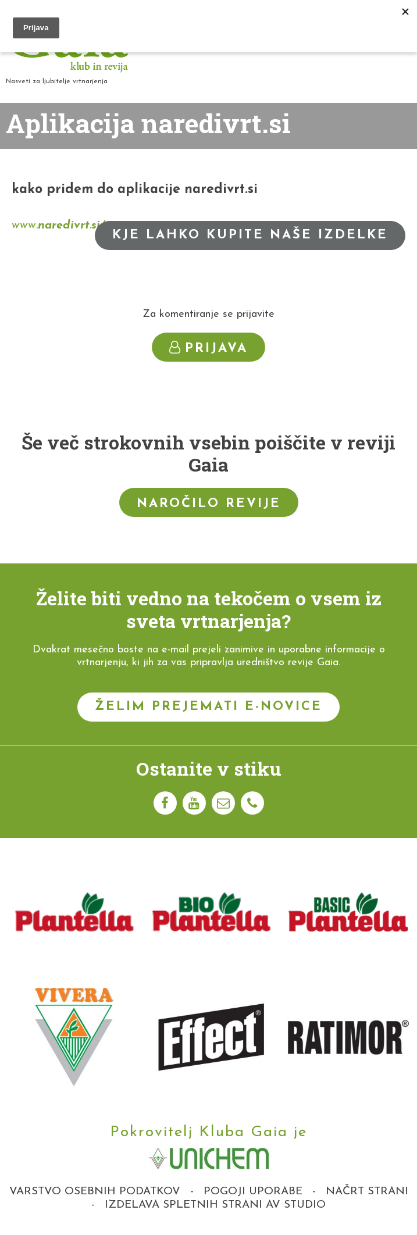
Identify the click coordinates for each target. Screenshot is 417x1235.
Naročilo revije (209, 504)
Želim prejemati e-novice (208, 706)
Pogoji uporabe (253, 1191)
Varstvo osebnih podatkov (94, 1191)
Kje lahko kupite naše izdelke (250, 235)
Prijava (208, 348)
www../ (58, 225)
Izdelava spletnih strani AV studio (215, 1205)
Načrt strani (367, 1191)
